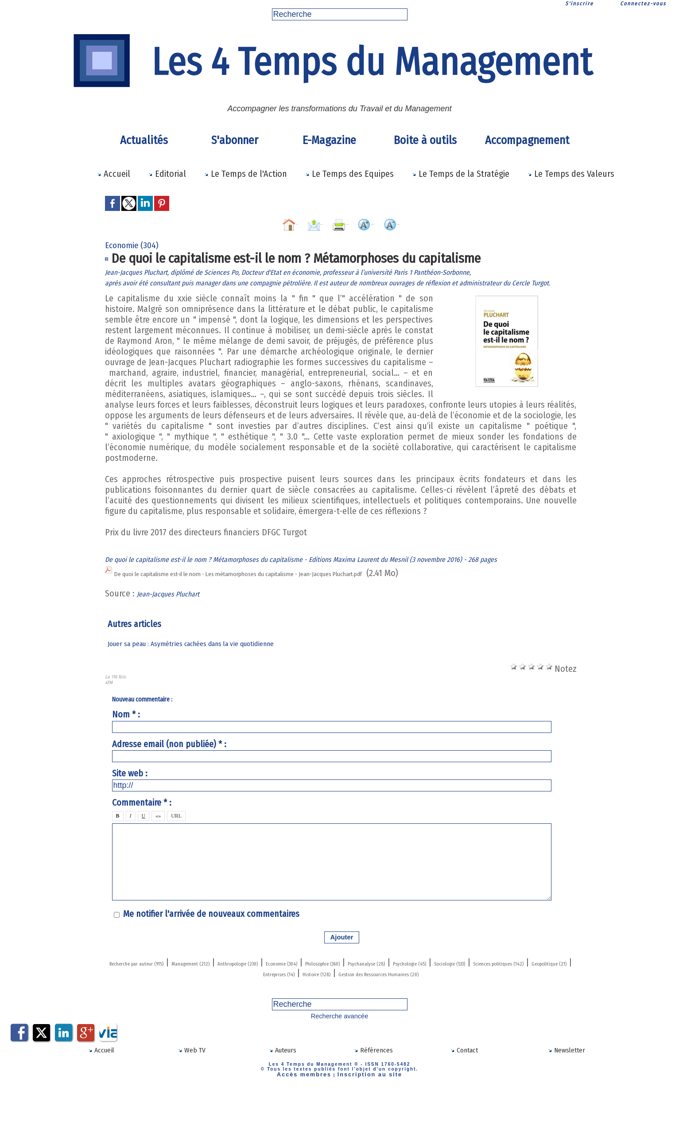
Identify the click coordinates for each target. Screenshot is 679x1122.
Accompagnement (525, 140)
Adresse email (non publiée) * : (169, 772)
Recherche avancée (339, 1054)
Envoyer (275, 222)
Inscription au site (363, 1109)
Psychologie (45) (147, 1001)
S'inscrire (579, 3)
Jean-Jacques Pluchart (177, 622)
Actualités (144, 140)
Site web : (129, 802)
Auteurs (282, 1087)
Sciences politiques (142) (296, 1001)
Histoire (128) (509, 1001)
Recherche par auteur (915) (157, 991)
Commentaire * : (141, 831)
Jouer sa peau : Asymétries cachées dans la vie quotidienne (202, 673)
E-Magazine (329, 140)
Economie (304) (399, 991)
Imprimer (332, 222)
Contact (464, 1087)
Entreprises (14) (448, 1001)
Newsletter (566, 1087)
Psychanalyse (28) (541, 991)
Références (373, 1087)
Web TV (192, 1087)
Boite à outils (425, 140)
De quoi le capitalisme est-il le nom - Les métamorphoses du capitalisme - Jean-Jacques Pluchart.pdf (302, 603)
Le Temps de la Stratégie (460, 173)
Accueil (113, 173)
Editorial (167, 173)
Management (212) (248, 991)
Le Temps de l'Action (245, 173)
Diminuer (455, 222)
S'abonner (234, 140)
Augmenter (393, 222)
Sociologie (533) (214, 1001)
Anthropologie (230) (326, 991)
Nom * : (126, 743)
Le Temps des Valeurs (571, 173)
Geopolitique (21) (381, 1001)
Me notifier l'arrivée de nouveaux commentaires (211, 943)
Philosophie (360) (468, 991)
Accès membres (311, 1109)
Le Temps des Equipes (349, 173)
